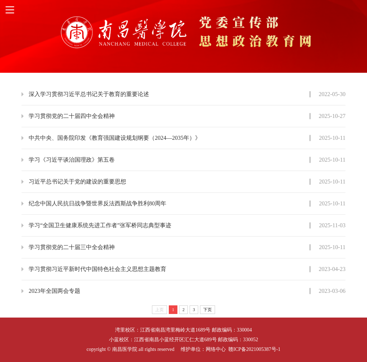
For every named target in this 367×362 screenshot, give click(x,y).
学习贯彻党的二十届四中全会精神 (72, 116)
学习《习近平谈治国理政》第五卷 (72, 160)
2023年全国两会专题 (54, 291)
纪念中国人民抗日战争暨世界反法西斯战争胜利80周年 (97, 203)
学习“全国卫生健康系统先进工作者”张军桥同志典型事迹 (100, 225)
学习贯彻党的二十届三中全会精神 (72, 247)
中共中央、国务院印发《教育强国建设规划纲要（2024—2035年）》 (115, 138)
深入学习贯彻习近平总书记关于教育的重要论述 (89, 94)
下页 (207, 309)
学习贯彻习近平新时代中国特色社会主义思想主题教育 (97, 269)
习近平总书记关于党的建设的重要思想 (77, 181)
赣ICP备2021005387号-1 (254, 349)
